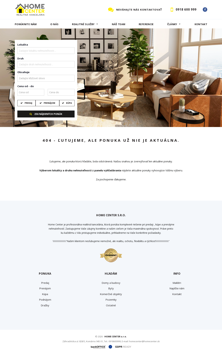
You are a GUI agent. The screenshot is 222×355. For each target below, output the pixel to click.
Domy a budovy (111, 282)
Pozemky (111, 299)
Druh (20, 58)
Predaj (28, 103)
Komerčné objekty (111, 294)
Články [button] (172, 24)
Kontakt (201, 24)
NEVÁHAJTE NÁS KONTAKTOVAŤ (139, 9)
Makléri (177, 282)
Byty (111, 288)
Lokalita (22, 44)
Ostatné (111, 305)
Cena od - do (25, 86)
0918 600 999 (186, 9)
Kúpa (69, 103)
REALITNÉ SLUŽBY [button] (83, 24)
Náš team (118, 24)
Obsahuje (23, 72)
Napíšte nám (176, 288)
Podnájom (45, 299)
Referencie (146, 24)
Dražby (45, 305)
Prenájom (49, 103)
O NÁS (54, 24)
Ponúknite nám (26, 24)
